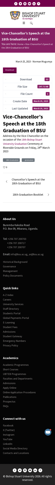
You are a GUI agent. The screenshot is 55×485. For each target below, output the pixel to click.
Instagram (8, 434)
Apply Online (9, 387)
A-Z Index (8, 295)
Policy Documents (13, 275)
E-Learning (9, 322)
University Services (13, 304)
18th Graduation (11, 160)
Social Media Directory (15, 448)
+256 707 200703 (17, 239)
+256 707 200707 (16, 247)
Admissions (9, 331)
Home (20, 44)
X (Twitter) (9, 430)
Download (9, 70)
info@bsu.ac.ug (19, 254)
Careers (7, 299)
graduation (28, 160)
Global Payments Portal (16, 318)
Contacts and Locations (16, 453)
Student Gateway (12, 336)
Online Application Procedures (19, 392)
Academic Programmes (16, 364)
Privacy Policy (10, 345)
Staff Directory (11, 308)
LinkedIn (7, 443)
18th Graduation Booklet (28, 194)
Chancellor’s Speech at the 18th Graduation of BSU (28, 181)
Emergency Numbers (14, 341)
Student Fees (10, 327)
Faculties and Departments (17, 378)
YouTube (7, 439)
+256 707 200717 (16, 243)
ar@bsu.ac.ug (36, 254)
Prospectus (9, 401)
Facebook (8, 425)
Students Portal (11, 313)
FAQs (6, 406)
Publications (9, 397)
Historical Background (15, 262)
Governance (9, 266)
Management (10, 271)
